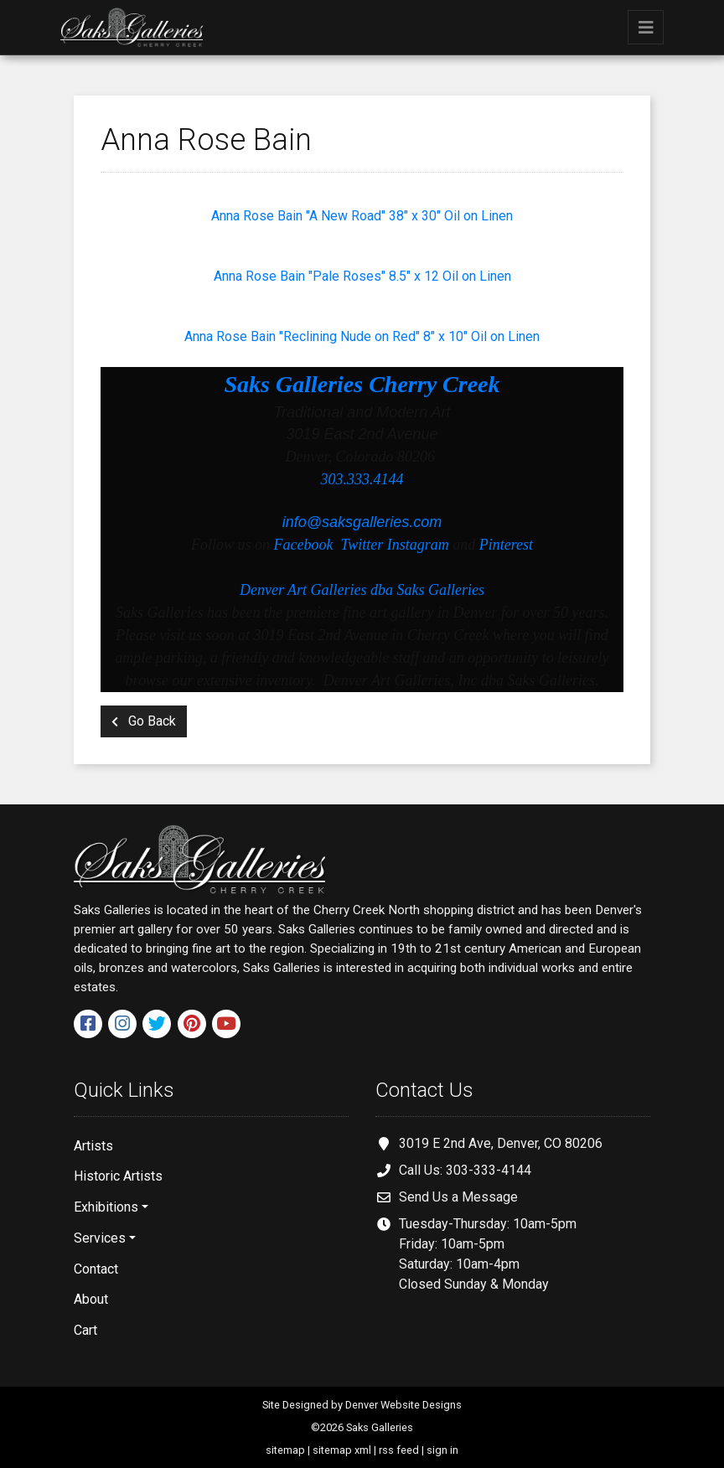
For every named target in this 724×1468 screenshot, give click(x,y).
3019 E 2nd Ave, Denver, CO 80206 (500, 1143)
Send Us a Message (458, 1197)
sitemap (285, 1450)
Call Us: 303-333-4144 (465, 1170)
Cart (85, 1330)
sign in (442, 1450)
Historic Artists (118, 1176)
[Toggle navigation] (646, 27)
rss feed (399, 1450)
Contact (96, 1269)
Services (100, 1238)
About (91, 1299)
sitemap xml (342, 1450)
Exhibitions (106, 1207)
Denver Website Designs (403, 1404)
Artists (93, 1146)
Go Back (143, 721)
